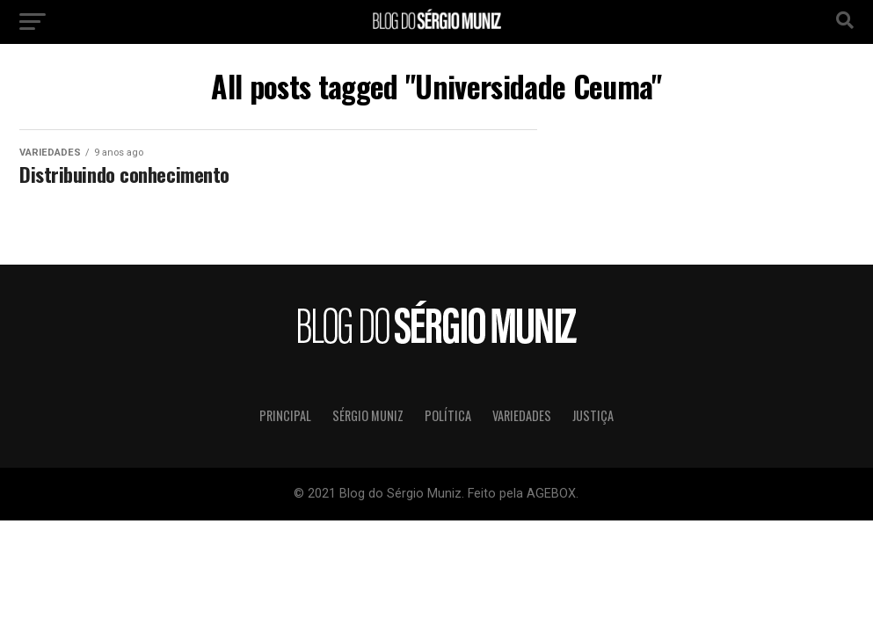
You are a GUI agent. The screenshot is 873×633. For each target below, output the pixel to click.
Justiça (593, 415)
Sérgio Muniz (368, 415)
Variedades (521, 415)
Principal (285, 415)
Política (448, 415)
